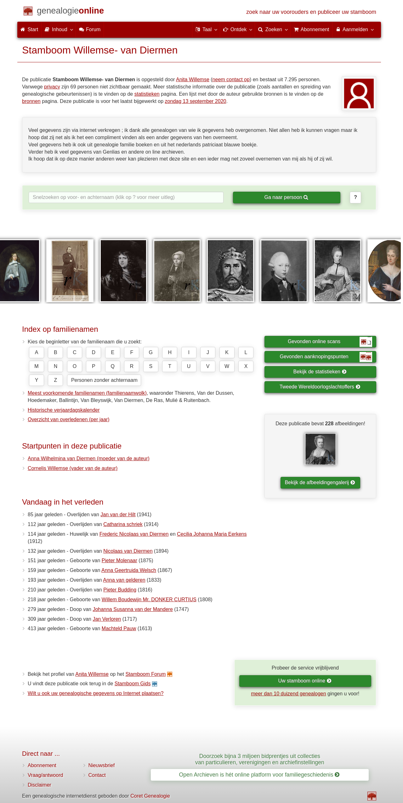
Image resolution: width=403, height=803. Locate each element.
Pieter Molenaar (119, 560)
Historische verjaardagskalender (64, 410)
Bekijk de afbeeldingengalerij (320, 482)
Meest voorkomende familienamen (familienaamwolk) (87, 393)
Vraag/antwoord (45, 775)
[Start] (70, 11)
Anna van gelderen (124, 580)
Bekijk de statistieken (320, 371)
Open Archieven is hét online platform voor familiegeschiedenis (259, 775)
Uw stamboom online (304, 680)
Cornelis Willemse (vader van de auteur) (72, 468)
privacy (52, 86)
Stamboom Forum (145, 674)
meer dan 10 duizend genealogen (288, 693)
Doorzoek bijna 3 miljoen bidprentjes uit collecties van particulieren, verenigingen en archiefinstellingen (259, 759)
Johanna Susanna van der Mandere (133, 609)
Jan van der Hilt (117, 514)
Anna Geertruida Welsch (128, 570)
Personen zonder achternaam (104, 380)
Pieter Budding (119, 589)
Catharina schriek (123, 524)
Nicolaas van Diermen (128, 551)
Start (29, 29)
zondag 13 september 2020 (195, 101)
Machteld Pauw (119, 628)
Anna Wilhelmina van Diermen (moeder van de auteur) (89, 458)
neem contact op (231, 79)
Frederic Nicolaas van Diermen (134, 534)
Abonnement (42, 765)
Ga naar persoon (286, 197)
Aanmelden (354, 29)
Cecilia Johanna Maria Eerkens (212, 534)
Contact (97, 775)
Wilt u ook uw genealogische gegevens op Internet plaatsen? (95, 693)
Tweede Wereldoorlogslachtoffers (320, 386)
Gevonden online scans (330, 342)
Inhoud (58, 29)
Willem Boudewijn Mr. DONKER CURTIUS (149, 599)
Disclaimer (39, 785)
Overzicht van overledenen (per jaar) (69, 419)
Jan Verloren (107, 619)
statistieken (147, 94)
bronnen (31, 101)
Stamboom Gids (133, 683)
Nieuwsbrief (101, 765)
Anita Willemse (192, 79)
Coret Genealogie (150, 796)
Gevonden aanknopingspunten (326, 357)
